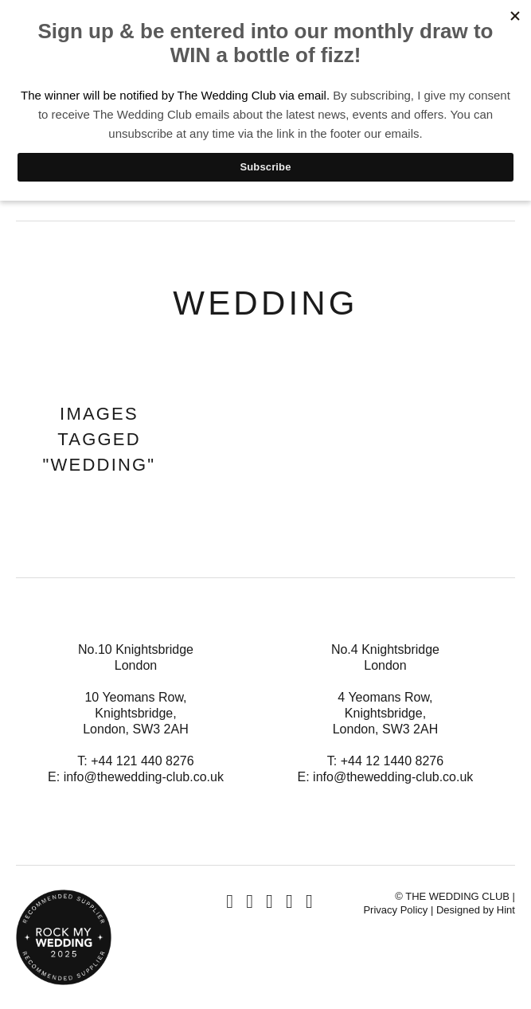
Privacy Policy (395, 910)
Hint (506, 910)
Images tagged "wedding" (99, 439)
